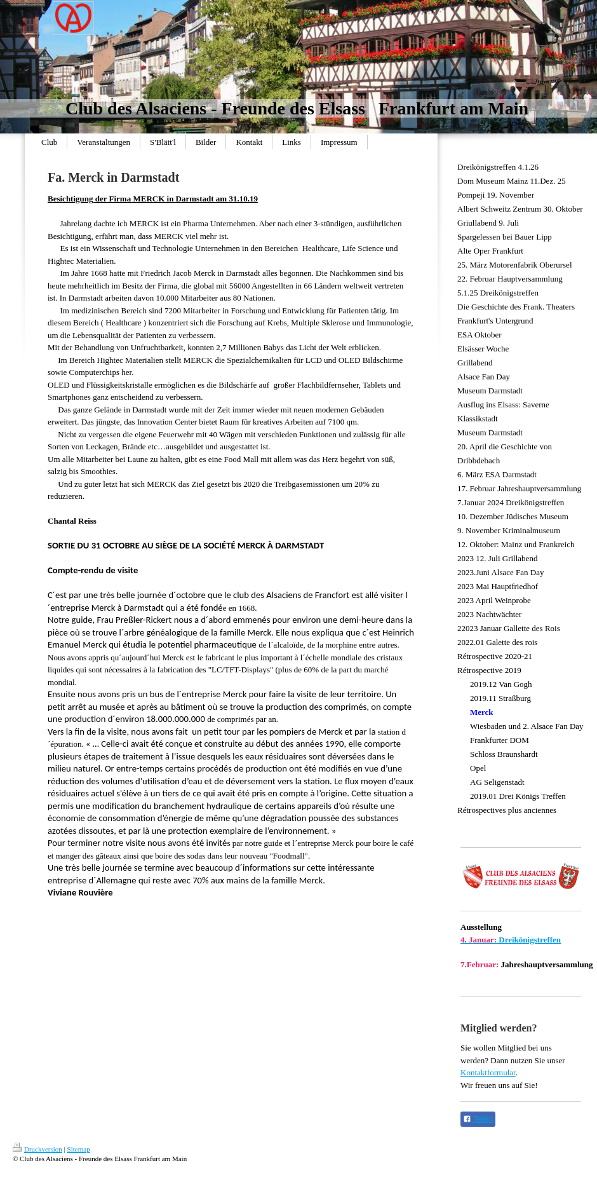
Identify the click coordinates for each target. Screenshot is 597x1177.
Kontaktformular (488, 1072)
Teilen (478, 1119)
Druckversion (37, 1149)
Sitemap (78, 1149)
